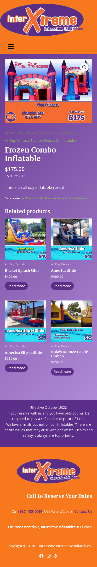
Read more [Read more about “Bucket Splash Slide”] (16, 286)
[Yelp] (56, 556)
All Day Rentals (27, 132)
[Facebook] (41, 556)
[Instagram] (48, 556)
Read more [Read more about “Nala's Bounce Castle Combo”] (62, 371)
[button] (84, 67)
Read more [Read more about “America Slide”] (62, 286)
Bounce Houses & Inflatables (53, 140)
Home (9, 132)
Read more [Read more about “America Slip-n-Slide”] (16, 367)
